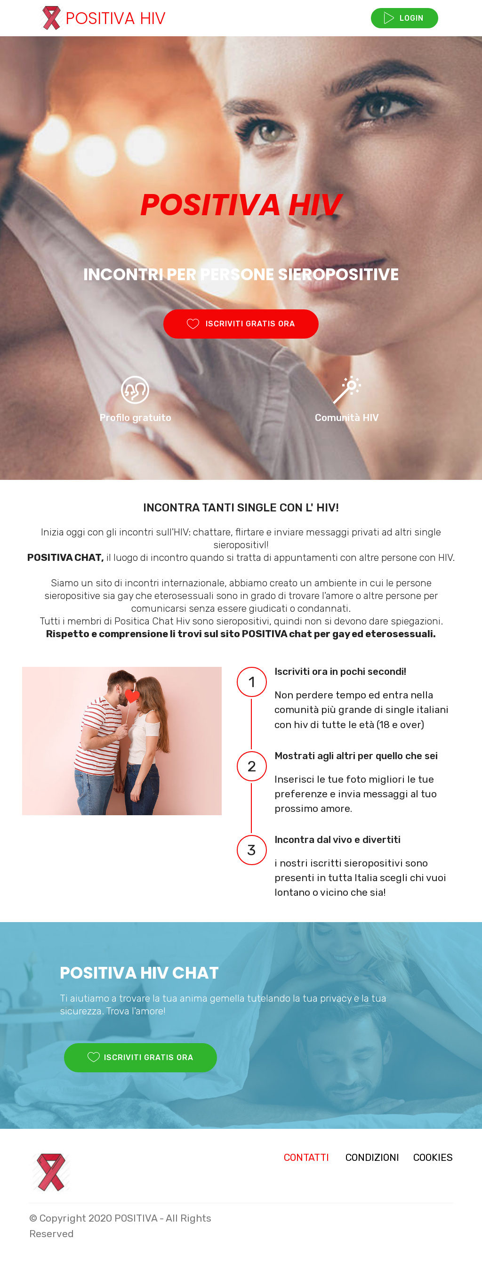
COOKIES (433, 1157)
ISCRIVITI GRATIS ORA (241, 324)
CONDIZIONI (372, 1157)
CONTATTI (306, 1157)
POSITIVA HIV (115, 18)
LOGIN (404, 18)
